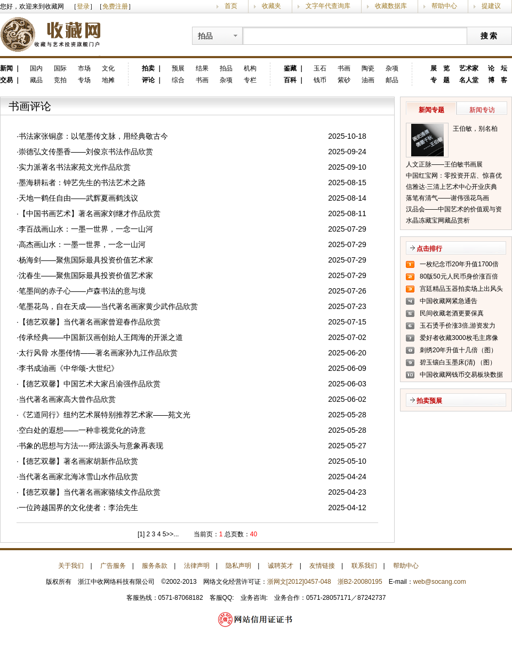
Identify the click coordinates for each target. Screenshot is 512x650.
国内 (36, 68)
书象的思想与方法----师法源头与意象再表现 (91, 445)
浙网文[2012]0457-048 (299, 581)
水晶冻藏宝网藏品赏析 (438, 220)
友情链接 (322, 565)
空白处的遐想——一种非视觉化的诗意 (82, 430)
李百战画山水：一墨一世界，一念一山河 (86, 229)
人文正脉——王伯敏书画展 (444, 164)
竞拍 (60, 80)
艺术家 (468, 68)
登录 (83, 6)
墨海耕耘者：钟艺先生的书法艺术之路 (82, 182)
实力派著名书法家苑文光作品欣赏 (75, 167)
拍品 (226, 68)
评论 (148, 80)
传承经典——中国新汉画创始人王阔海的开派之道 (101, 337)
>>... (172, 534)
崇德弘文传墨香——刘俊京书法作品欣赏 (86, 151)
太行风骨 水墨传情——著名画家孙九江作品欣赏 (98, 352)
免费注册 (115, 6)
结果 (202, 68)
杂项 (226, 80)
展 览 (440, 68)
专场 (84, 80)
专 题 (440, 80)
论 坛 (497, 68)
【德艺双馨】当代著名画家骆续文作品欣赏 (90, 492)
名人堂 (468, 80)
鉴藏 (290, 68)
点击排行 (429, 248)
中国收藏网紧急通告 (448, 301)
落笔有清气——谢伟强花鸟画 (447, 198)
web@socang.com (439, 581)
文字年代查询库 (328, 6)
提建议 (491, 6)
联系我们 (364, 565)
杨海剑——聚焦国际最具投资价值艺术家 (86, 260)
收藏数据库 (391, 6)
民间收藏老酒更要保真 (452, 313)
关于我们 (71, 565)
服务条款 (154, 565)
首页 (231, 6)
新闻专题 (431, 110)
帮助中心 (444, 6)
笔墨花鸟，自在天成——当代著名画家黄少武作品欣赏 (108, 306)
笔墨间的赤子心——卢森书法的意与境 (82, 291)
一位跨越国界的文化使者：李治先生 (78, 507)
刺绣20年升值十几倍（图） (458, 350)
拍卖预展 (429, 401)
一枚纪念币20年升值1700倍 (459, 264)
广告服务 (113, 565)
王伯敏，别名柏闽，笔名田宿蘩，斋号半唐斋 (478, 129)
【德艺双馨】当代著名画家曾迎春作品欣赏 (90, 322)
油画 (368, 80)
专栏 (250, 80)
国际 (60, 68)
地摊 (108, 80)
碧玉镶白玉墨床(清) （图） (458, 362)
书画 (202, 80)
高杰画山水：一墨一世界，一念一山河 (82, 244)
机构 (250, 68)
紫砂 (344, 80)
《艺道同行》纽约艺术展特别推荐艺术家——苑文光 (104, 414)
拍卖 (148, 68)
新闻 (6, 68)
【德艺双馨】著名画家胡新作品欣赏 (78, 461)
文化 (108, 68)
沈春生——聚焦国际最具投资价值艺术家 (86, 275)
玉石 (320, 68)
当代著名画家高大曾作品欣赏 (67, 399)
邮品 (392, 80)
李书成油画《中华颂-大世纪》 (68, 368)
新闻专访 (482, 110)
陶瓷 (368, 68)
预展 (178, 68)
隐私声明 (238, 565)
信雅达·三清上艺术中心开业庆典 (451, 187)
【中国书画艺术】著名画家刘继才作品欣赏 (90, 213)
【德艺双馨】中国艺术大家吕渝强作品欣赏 (90, 383)
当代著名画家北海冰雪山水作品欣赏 (78, 476)
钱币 (320, 80)
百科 (290, 80)
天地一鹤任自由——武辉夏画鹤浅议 (78, 198)
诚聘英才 (280, 565)
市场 (84, 68)
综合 (178, 80)
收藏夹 (271, 6)
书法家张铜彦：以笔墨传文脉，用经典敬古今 (93, 136)
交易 (6, 80)
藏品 (36, 80)
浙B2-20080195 (360, 581)
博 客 (497, 80)
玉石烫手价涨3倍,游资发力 (457, 325)
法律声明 (197, 565)
